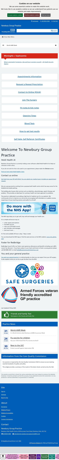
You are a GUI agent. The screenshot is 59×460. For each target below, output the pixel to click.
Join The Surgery (29, 100)
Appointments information (29, 76)
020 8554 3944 (45, 21)
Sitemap (3, 394)
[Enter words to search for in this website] (33, 30)
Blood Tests (29, 123)
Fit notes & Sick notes (29, 108)
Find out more (46, 15)
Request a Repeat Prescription (29, 84)
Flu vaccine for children (20, 338)
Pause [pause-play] (2, 457)
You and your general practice (10, 257)
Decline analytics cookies (32, 15)
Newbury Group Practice (11, 25)
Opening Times (29, 116)
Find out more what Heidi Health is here (12, 171)
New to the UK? (17, 345)
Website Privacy (5, 410)
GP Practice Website (35, 443)
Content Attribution (7, 419)
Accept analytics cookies (15, 15)
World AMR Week (12, 45)
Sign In (3, 391)
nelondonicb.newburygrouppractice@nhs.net (26, 434)
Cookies (3, 416)
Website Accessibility (7, 413)
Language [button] (34, 21)
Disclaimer (4, 407)
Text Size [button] (54, 21)
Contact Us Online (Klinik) (29, 92)
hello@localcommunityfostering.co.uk (27, 250)
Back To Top (4, 398)
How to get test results (30, 131)
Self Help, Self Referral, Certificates (29, 139)
